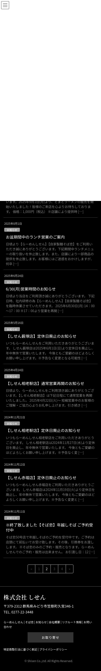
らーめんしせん (13, 622)
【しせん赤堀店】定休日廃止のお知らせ (41, 477)
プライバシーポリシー (53, 649)
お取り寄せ (50, 637)
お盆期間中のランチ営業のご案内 (35, 237)
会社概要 (54, 622)
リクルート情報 (72, 622)
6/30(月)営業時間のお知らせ (31, 289)
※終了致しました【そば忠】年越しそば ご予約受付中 (49, 527)
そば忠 (29, 622)
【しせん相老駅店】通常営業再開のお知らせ (45, 383)
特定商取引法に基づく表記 (20, 649)
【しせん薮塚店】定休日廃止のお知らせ (41, 336)
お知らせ (12, 230)
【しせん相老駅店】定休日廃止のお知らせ (43, 430)
